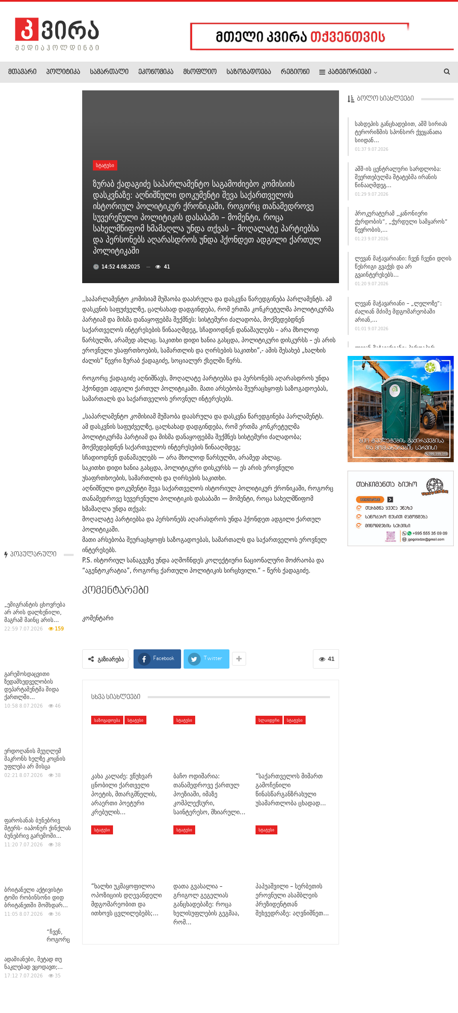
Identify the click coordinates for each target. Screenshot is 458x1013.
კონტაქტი (99, 980)
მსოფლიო (200, 72)
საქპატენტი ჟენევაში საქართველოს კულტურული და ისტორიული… (30, 777)
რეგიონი (295, 72)
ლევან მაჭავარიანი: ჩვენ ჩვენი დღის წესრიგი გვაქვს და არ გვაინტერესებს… (403, 269)
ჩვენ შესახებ (22, 980)
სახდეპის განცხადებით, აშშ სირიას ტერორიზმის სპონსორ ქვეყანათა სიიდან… (401, 135)
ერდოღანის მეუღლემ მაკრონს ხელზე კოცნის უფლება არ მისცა (34, 302)
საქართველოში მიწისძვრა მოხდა (27, 707)
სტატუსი (105, 165)
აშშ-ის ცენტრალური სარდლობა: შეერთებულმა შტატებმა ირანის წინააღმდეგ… (398, 180)
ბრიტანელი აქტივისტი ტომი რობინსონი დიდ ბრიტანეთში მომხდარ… (36, 441)
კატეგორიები (345, 72)
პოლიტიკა (63, 72)
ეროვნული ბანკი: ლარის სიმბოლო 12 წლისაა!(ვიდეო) (37, 572)
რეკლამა (63, 980)
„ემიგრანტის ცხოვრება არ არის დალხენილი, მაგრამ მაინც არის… (34, 156)
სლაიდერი (269, 720)
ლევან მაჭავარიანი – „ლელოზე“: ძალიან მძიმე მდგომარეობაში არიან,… (398, 314)
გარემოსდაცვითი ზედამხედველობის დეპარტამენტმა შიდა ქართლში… (31, 229)
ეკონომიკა (155, 72)
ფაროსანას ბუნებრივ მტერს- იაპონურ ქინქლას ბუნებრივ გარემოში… (37, 372)
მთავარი (22, 72)
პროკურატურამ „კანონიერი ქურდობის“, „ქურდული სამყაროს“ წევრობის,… (401, 225)
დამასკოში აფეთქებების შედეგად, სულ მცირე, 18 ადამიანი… (36, 642)
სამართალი (109, 72)
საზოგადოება (248, 72)
